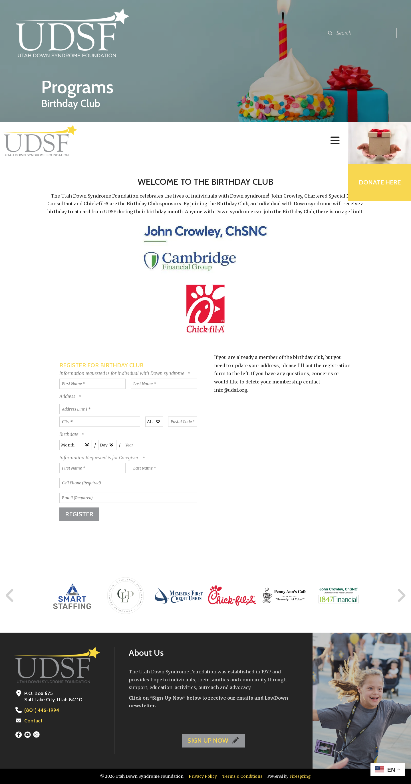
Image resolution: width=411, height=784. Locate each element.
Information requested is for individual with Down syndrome (122, 373)
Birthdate (68, 434)
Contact (33, 721)
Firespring (300, 776)
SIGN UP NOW (213, 740)
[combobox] (361, 33)
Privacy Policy (203, 776)
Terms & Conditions (242, 776)
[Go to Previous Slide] (10, 595)
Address (67, 396)
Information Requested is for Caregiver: (99, 457)
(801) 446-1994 (41, 710)
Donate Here (380, 182)
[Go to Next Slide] (401, 595)
